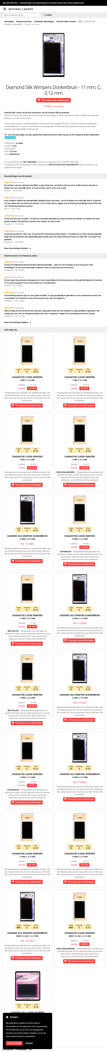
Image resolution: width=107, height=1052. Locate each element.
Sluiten (29, 1043)
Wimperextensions (24, 21)
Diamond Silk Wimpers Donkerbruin (27, 537)
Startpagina (9, 21)
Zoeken (47, 15)
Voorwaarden (7, 1049)
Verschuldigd (14, 1043)
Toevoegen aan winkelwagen (53, 100)
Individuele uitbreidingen (44, 21)
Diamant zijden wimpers (66, 21)
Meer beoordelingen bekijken (17, 248)
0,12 (80, 21)
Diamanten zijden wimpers (27, 378)
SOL (30, 1049)
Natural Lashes (21, 9)
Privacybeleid (20, 1049)
